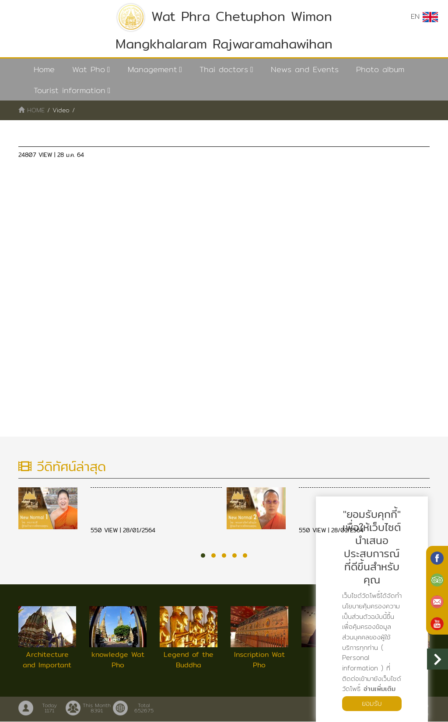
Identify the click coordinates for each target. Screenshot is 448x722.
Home (44, 69)
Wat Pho (88, 69)
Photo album (380, 69)
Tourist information (69, 90)
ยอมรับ (372, 703)
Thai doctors (224, 69)
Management (152, 69)
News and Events (305, 69)
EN (424, 16)
